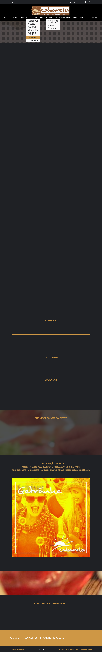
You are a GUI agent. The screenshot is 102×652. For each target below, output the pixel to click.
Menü (28, 17)
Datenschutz (20, 649)
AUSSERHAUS (14, 17)
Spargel (5, 17)
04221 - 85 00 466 (32, 2)
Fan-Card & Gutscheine (62, 17)
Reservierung (84, 17)
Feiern (42, 17)
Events (75, 17)
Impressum (13, 649)
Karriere (94, 17)
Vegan (35, 17)
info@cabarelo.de (76, 2)
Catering (49, 17)
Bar (22, 17)
